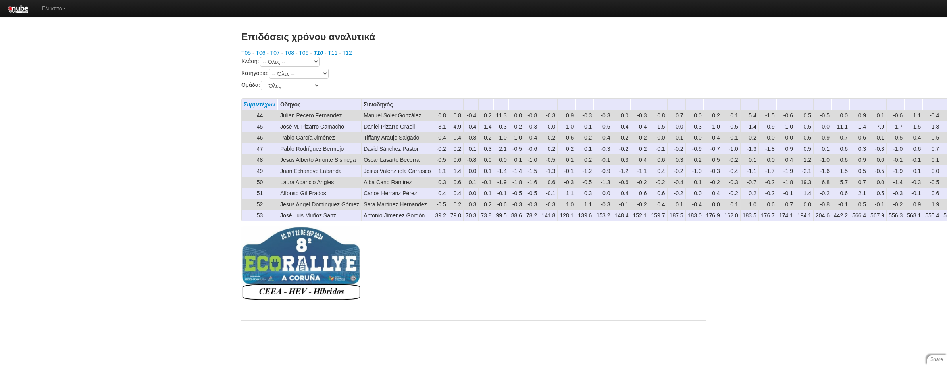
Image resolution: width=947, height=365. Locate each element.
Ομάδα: (280, 85)
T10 (318, 53)
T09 (303, 53)
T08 (289, 53)
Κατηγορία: (285, 74)
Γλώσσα (54, 8)
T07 (275, 53)
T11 (332, 53)
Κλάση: (280, 62)
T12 (347, 53)
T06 (260, 53)
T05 (246, 53)
